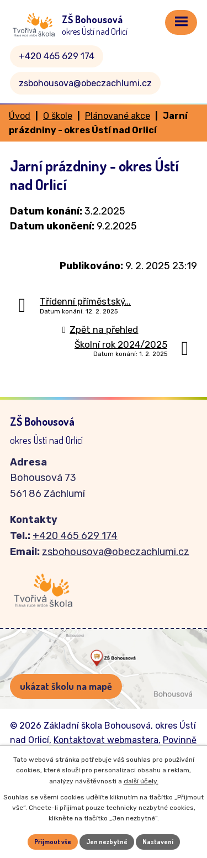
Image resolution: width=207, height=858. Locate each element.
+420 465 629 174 (56, 56)
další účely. (141, 781)
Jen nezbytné (107, 842)
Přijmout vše (52, 842)
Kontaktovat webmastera (106, 740)
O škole (57, 116)
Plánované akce (117, 116)
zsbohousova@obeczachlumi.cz (85, 83)
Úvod (19, 116)
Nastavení (157, 842)
